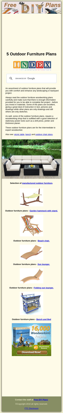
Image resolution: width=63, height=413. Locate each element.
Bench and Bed (43, 319)
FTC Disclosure (31, 408)
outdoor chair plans (44, 134)
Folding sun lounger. (44, 288)
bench (28, 134)
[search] (31, 78)
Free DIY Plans (41, 399)
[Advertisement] (31, 33)
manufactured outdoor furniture (37, 183)
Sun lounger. (44, 264)
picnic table (19, 134)
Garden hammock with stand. (44, 211)
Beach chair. (44, 241)
